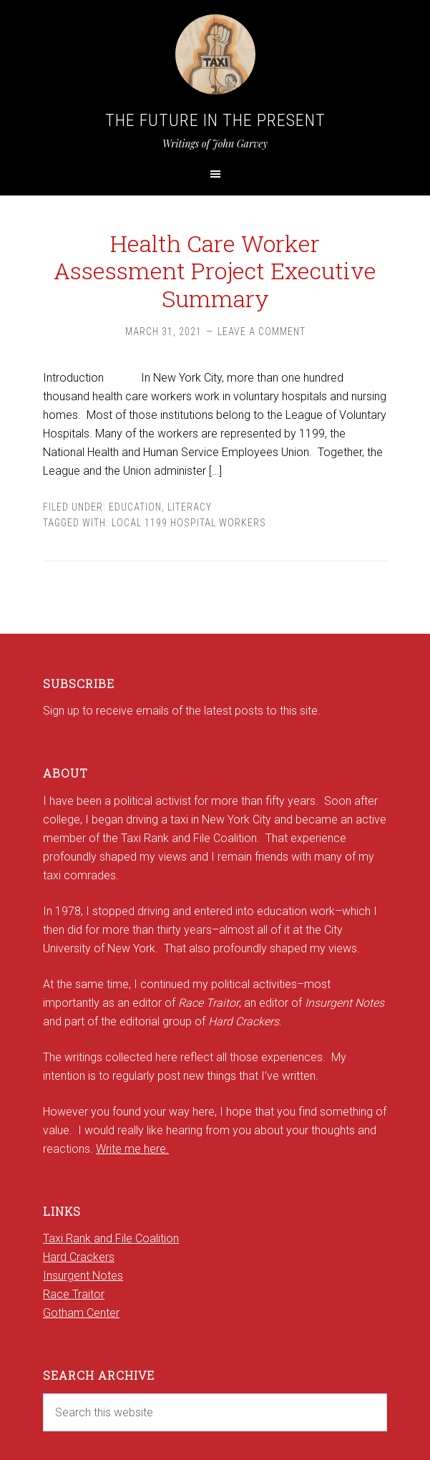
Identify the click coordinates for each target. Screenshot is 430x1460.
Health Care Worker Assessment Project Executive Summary (215, 271)
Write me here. (132, 1149)
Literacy (189, 507)
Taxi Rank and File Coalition (111, 1238)
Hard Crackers (78, 1257)
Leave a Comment (262, 331)
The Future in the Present (215, 120)
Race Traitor (73, 1294)
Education (135, 507)
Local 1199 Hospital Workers (189, 522)
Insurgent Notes (83, 1275)
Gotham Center (81, 1313)
